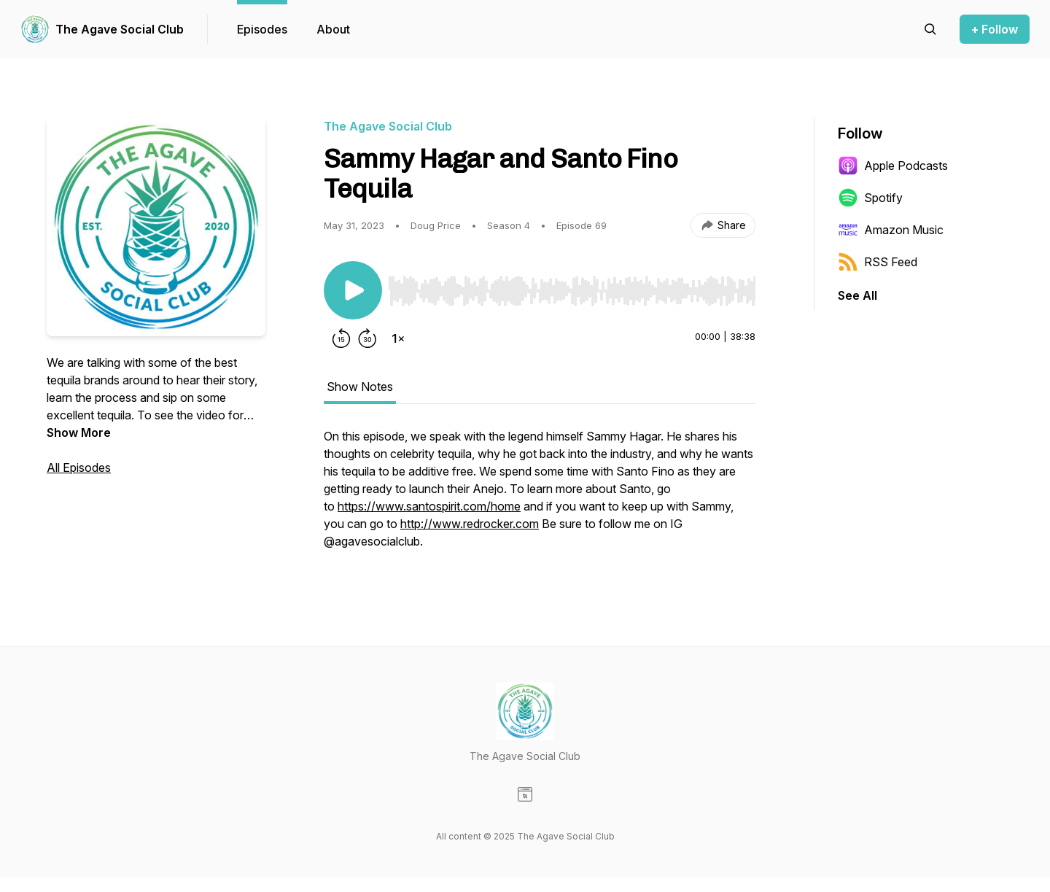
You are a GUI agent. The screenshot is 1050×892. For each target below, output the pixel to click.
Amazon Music (891, 230)
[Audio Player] (571, 287)
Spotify (870, 197)
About (333, 29)
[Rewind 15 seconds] (341, 338)
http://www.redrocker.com (469, 523)
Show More (79, 432)
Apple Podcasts (893, 165)
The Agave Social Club (119, 29)
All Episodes (79, 467)
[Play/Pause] (353, 290)
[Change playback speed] (398, 338)
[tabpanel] (539, 496)
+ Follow (994, 29)
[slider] (571, 291)
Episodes (262, 29)
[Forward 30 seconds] (367, 338)
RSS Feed (877, 262)
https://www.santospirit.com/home (429, 506)
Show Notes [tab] (360, 386)
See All (857, 295)
